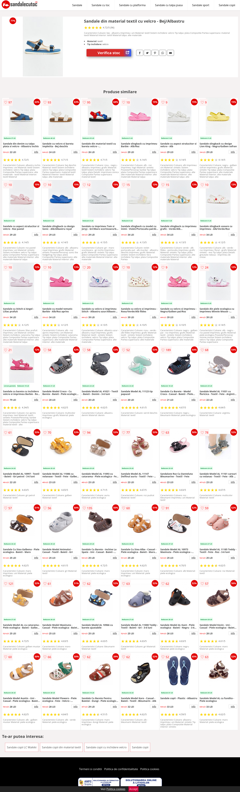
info (36, 151)
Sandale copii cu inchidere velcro (106, 747)
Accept (133, 789)
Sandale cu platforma (132, 5)
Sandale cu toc (101, 5)
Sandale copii (227, 5)
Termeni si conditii (90, 769)
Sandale (77, 5)
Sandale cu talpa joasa (169, 5)
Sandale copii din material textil (61, 747)
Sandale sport (200, 5)
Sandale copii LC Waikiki (21, 747)
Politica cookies (149, 769)
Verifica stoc (114, 52)
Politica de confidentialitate (121, 769)
